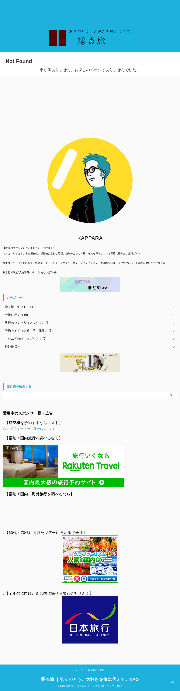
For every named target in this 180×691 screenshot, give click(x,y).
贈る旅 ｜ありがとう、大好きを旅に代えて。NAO (90, 678)
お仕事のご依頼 (96, 669)
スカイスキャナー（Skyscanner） (32, 428)
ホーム (79, 669)
